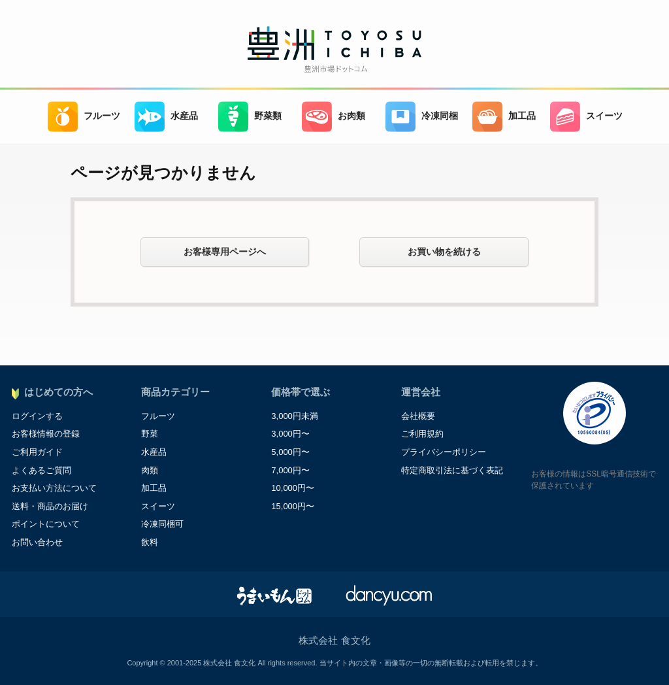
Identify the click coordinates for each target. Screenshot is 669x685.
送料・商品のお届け (50, 506)
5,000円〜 (290, 452)
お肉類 (333, 116)
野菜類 (250, 116)
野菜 (149, 434)
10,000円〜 (292, 488)
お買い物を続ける (444, 251)
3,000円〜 (290, 434)
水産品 (166, 116)
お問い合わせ (37, 542)
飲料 (149, 542)
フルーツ (84, 116)
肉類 (149, 470)
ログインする (37, 416)
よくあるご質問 (41, 470)
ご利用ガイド (37, 452)
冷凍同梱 (421, 116)
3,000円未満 (294, 416)
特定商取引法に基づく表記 (452, 470)
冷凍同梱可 (162, 524)
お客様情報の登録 (46, 434)
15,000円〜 (292, 506)
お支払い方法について (54, 488)
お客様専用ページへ (225, 251)
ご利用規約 (422, 434)
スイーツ (586, 116)
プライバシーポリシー (443, 452)
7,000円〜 (290, 470)
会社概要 (418, 416)
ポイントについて (46, 524)
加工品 (504, 116)
